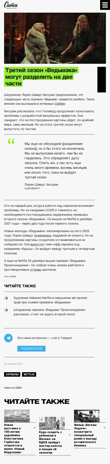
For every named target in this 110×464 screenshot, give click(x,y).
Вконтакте (101, 79)
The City (11, 5)
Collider (60, 103)
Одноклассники (101, 88)
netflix (29, 374)
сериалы (12, 374)
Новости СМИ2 (13, 387)
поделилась (43, 235)
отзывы (35, 269)
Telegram (101, 71)
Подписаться (31, 348)
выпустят (38, 244)
